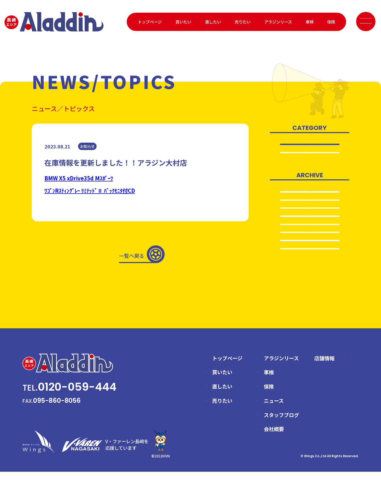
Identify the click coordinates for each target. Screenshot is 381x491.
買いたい (183, 22)
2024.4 (309, 244)
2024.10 (310, 221)
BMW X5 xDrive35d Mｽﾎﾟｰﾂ (78, 178)
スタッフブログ (281, 434)
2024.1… (309, 278)
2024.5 (309, 233)
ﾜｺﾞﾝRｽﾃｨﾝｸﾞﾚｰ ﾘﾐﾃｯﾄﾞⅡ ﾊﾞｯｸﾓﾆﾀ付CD (89, 190)
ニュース (274, 420)
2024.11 (309, 210)
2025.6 (310, 198)
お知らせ (310, 155)
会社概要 (274, 448)
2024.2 (309, 267)
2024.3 (309, 255)
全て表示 (310, 144)
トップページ (150, 22)
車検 (310, 22)
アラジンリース (278, 22)
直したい (213, 22)
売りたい (243, 22)
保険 (331, 22)
